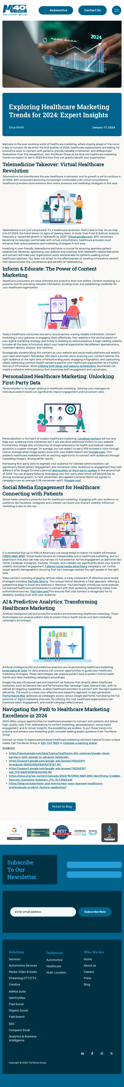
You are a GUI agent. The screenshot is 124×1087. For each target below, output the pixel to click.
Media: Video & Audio (23, 986)
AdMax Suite (17, 1006)
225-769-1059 (50, 743)
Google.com (96, 452)
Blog (87, 999)
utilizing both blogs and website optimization (67, 366)
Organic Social (18, 1025)
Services (14, 974)
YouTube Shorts (38, 581)
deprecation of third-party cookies (74, 470)
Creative (14, 999)
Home (88, 974)
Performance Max (13, 695)
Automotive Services (23, 980)
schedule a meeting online (80, 743)
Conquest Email (19, 1045)
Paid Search (17, 1031)
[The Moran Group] (22, 1055)
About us (90, 980)
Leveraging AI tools (14, 670)
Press (87, 993)
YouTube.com (39, 591)
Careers (89, 986)
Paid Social (16, 1019)
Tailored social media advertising (66, 566)
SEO (11, 1038)
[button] (116, 10)
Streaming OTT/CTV (22, 993)
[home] (15, 10)
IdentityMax (17, 1012)
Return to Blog (62, 806)
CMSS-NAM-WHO (13, 556)
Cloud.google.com (80, 236)
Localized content (89, 438)
